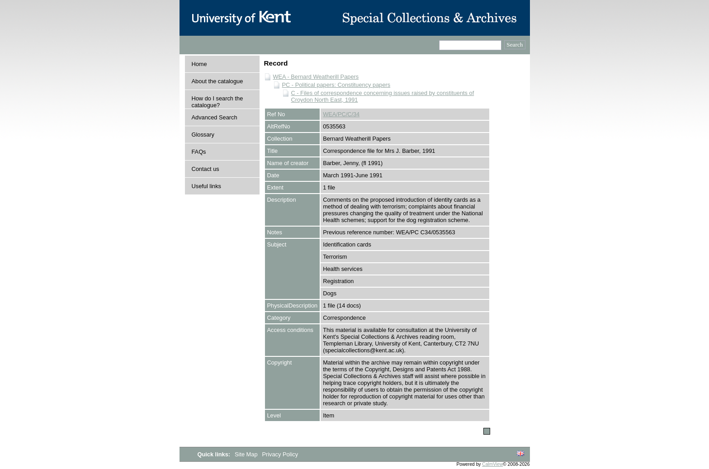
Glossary (203, 134)
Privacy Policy (280, 454)
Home (199, 64)
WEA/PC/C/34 (341, 114)
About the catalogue (217, 81)
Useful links (206, 186)
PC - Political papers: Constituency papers (336, 84)
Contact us (205, 169)
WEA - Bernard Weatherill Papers (316, 76)
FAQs (199, 151)
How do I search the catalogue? (217, 102)
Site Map (247, 454)
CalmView (492, 464)
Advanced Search (214, 117)
